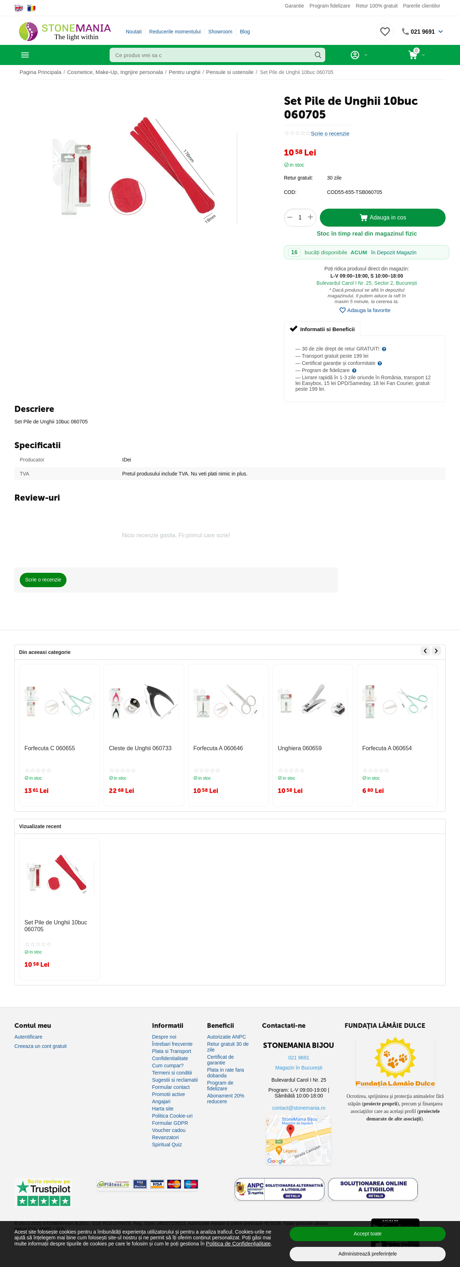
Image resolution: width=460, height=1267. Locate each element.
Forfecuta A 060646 (215, 748)
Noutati (134, 31)
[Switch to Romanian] (31, 8)
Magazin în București (298, 1063)
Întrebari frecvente (172, 1039)
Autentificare (28, 1032)
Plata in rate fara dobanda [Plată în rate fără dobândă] (225, 1067)
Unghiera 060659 (297, 748)
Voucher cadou (168, 1125)
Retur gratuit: (298, 178)
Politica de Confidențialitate (236, 1243)
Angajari (161, 1096)
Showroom (220, 31)
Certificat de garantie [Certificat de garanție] (220, 1055)
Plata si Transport (171, 1046)
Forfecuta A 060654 (384, 748)
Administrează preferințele (368, 1254)
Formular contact (171, 1082)
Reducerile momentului (175, 31)
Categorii (46, 55)
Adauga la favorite (364, 310)
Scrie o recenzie (329, 133)
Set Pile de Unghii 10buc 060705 (51, 922)
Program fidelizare (329, 6)
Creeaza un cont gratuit (40, 1041)
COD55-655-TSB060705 (354, 192)
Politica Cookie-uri (172, 1111)
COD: (290, 192)
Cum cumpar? (168, 1060)
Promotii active (168, 1089)
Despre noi (164, 1032)
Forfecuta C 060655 (46, 748)
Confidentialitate (170, 1053)
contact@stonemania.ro (298, 1103)
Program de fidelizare (220, 1080)
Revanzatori (165, 1132)
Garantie (294, 6)
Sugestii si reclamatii (175, 1075)
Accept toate (368, 1233)
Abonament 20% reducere (225, 1093)
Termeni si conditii (172, 1068)
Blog (245, 31)
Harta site (163, 1103)
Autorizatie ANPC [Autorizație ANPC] (226, 1032)
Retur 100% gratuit (377, 6)
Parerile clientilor (421, 6)
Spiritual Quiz (167, 1139)
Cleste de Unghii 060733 (136, 748)
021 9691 (421, 31)
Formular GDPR (170, 1118)
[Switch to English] (18, 8)
